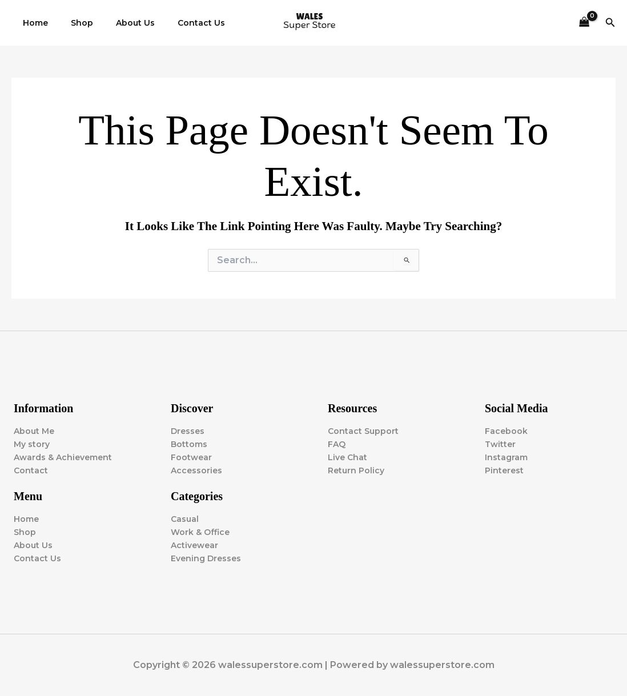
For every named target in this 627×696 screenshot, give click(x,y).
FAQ (336, 444)
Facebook (506, 431)
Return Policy (356, 470)
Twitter (500, 444)
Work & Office (200, 532)
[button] (610, 22)
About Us (118, 23)
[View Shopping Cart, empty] (583, 23)
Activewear (194, 545)
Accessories (196, 470)
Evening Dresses (206, 558)
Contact (31, 470)
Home (32, 23)
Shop (72, 23)
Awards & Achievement (63, 457)
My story (32, 444)
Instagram (506, 457)
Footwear (191, 457)
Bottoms (189, 444)
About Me (34, 431)
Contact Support (363, 431)
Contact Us (177, 23)
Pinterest (504, 470)
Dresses (187, 431)
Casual (185, 519)
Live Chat (347, 457)
